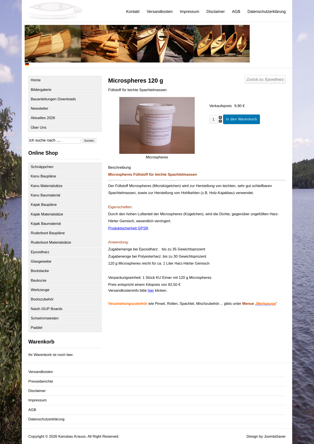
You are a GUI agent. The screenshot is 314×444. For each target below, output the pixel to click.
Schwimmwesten (45, 318)
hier (151, 290)
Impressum (189, 11)
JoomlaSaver (275, 436)
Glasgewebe (41, 261)
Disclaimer (215, 11)
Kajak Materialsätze (47, 214)
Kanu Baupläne (43, 176)
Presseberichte (40, 381)
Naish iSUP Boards (46, 309)
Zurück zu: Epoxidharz (265, 79)
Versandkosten (160, 11)
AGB (236, 11)
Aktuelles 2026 (43, 118)
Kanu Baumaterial (45, 195)
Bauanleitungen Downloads (53, 99)
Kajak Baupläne (44, 205)
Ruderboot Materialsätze (51, 242)
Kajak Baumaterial (46, 224)
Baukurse (38, 280)
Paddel (36, 328)
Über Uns (38, 127)
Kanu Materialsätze (47, 186)
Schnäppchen (42, 167)
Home (36, 80)
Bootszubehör (42, 299)
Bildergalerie (41, 90)
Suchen (89, 140)
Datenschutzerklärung (266, 11)
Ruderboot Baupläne (48, 233)
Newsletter (39, 108)
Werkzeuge (40, 290)
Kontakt (133, 11)
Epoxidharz (40, 252)
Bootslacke (40, 271)
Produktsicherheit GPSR (128, 228)
